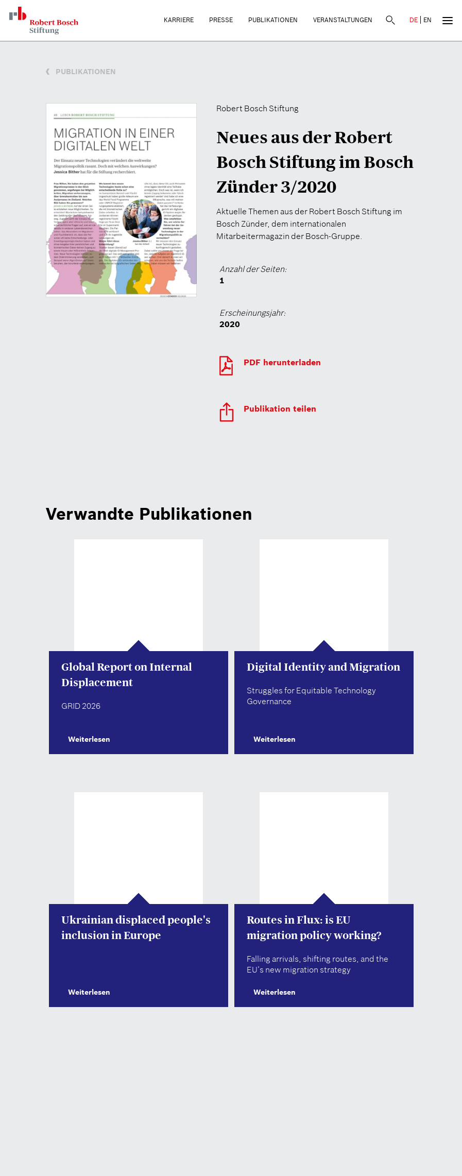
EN (427, 20)
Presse (221, 20)
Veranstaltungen (342, 20)
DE (413, 20)
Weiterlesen (85, 739)
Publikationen (273, 20)
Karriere (179, 20)
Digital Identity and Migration (323, 666)
